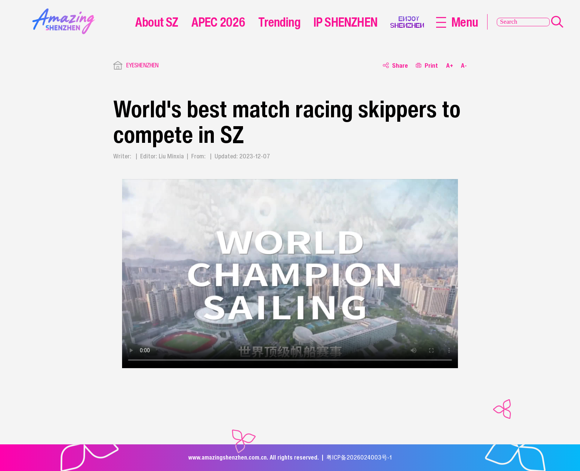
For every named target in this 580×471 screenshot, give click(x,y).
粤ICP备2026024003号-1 (359, 457)
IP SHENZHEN (345, 22)
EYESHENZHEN (142, 65)
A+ (449, 65)
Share (395, 65)
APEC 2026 (218, 22)
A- (464, 65)
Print (427, 65)
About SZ (156, 22)
